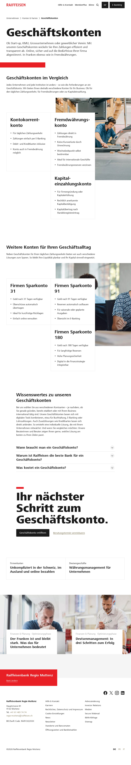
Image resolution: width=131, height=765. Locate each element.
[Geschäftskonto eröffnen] (32, 533)
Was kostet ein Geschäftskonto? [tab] (41, 468)
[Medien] (88, 713)
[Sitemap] (88, 726)
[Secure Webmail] (92, 717)
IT (124, 753)
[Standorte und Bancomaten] (57, 730)
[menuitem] (65, 5)
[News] (47, 721)
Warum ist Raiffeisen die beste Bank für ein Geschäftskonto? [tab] (50, 457)
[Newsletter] (50, 726)
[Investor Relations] (93, 709)
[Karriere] (49, 709)
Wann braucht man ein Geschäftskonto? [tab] (47, 447)
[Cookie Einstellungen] (54, 717)
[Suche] (97, 5)
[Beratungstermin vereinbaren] (69, 532)
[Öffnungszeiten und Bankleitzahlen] (61, 734)
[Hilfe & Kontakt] (52, 705)
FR (119, 753)
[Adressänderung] (92, 705)
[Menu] (105, 5)
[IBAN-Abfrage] (91, 721)
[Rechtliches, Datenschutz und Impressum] (64, 713)
